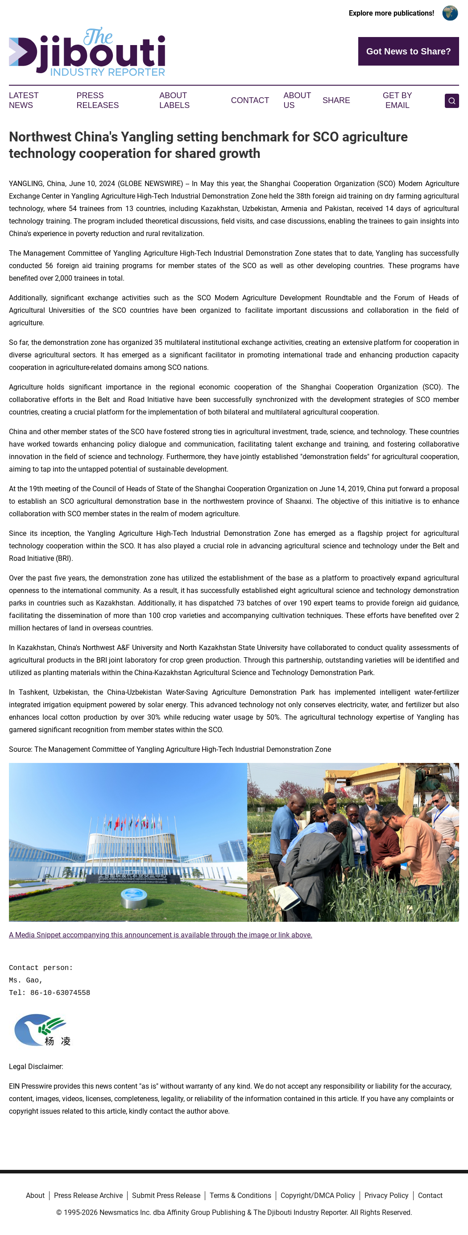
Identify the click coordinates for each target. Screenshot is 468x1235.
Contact (250, 100)
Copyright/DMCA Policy (318, 1195)
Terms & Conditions (240, 1195)
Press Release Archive (88, 1195)
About (35, 1195)
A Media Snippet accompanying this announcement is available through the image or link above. (160, 935)
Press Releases (98, 100)
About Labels (174, 100)
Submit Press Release (166, 1195)
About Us (297, 100)
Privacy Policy (386, 1195)
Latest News (23, 100)
